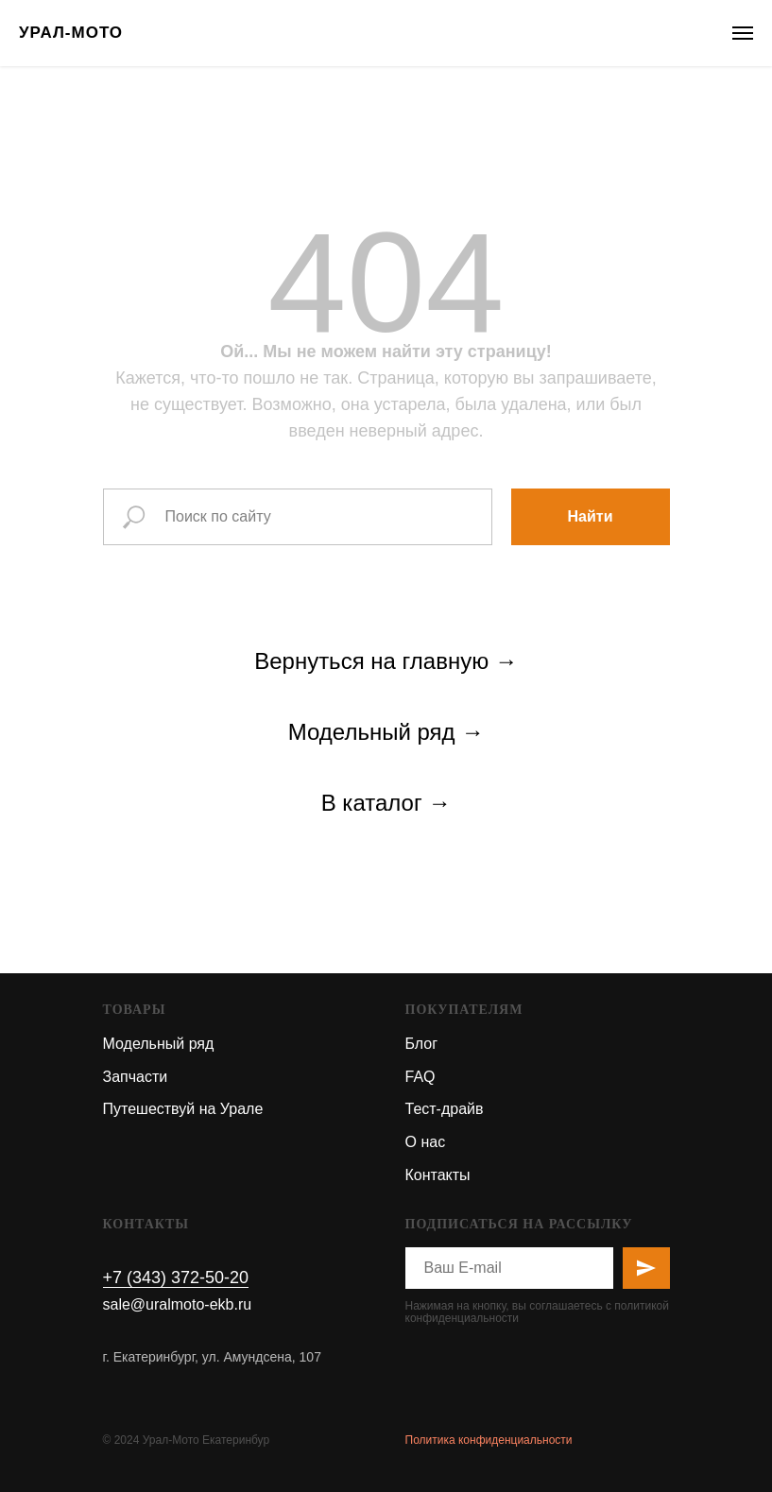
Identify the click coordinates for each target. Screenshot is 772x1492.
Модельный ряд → (386, 732)
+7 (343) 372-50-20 (176, 1277)
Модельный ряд (158, 1044)
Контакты (438, 1175)
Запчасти (135, 1077)
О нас (425, 1142)
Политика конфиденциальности (489, 1440)
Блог (421, 1044)
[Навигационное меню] (742, 33)
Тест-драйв (444, 1109)
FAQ (420, 1077)
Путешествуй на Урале (183, 1109)
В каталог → (386, 802)
